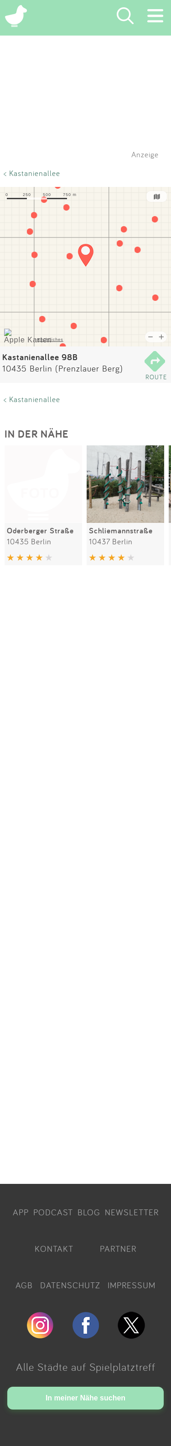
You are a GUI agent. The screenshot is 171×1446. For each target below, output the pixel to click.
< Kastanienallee (32, 173)
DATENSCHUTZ (70, 1285)
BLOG (89, 1212)
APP (21, 1212)
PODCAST (53, 1212)
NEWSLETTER (132, 1212)
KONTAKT (54, 1248)
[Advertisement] (85, 876)
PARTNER (118, 1248)
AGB (24, 1285)
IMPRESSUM (131, 1285)
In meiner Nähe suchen (85, 1398)
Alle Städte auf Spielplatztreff (85, 1367)
